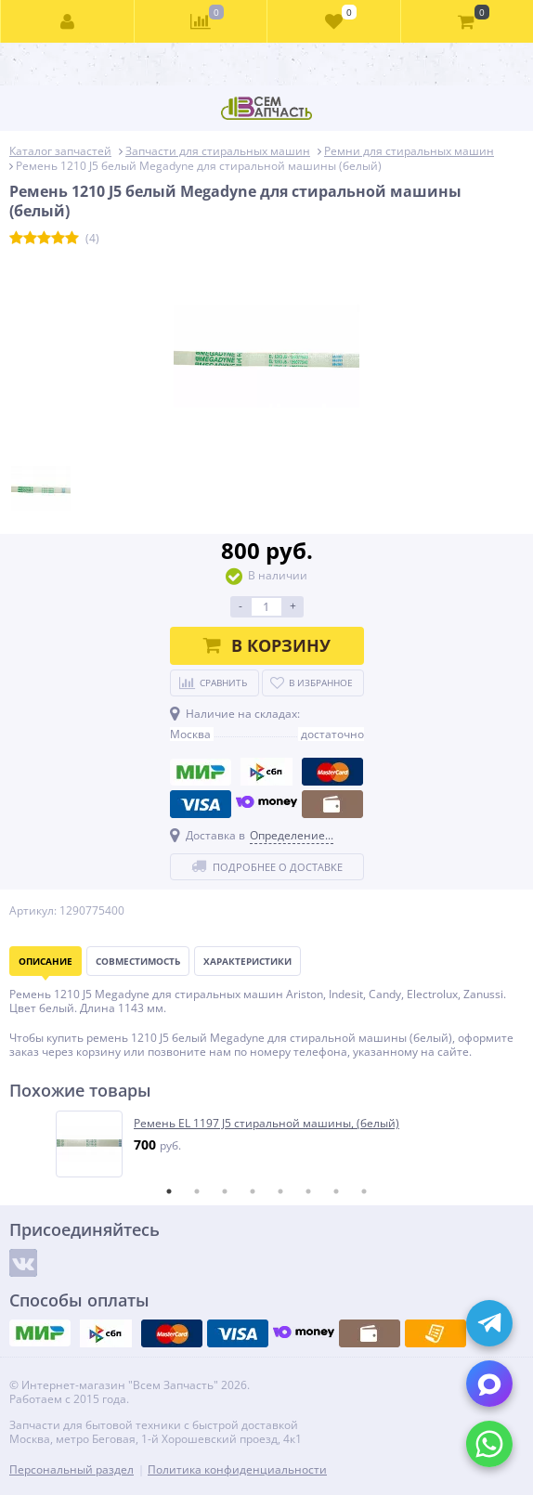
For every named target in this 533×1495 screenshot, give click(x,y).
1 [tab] (169, 1191)
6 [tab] (308, 1191)
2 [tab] (197, 1191)
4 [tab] (252, 1191)
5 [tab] (280, 1191)
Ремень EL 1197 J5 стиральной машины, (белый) (266, 1123)
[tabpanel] (267, 1144)
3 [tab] (224, 1191)
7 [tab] (336, 1191)
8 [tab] (364, 1191)
